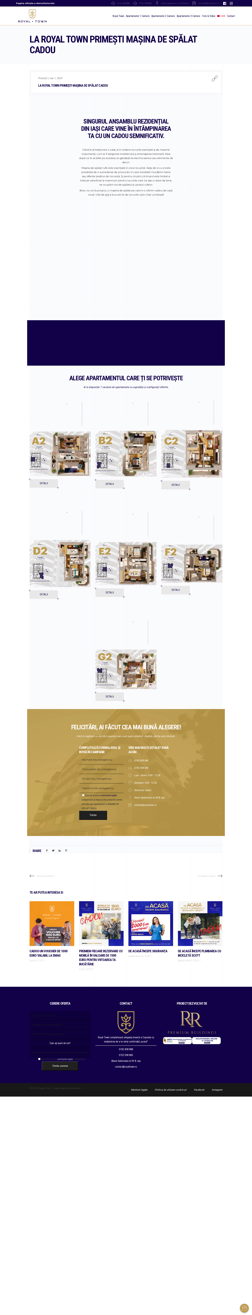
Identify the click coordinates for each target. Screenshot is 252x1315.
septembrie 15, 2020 (139, 956)
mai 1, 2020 (56, 78)
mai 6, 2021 (85, 969)
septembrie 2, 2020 (188, 960)
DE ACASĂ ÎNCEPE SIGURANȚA (147, 951)
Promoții (42, 78)
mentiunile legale (109, 795)
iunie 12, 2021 (37, 960)
